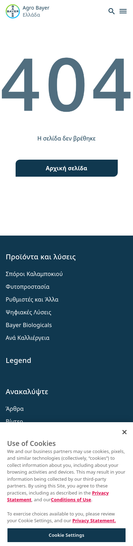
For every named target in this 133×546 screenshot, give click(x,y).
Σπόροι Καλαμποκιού (34, 274)
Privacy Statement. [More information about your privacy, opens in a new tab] (94, 523)
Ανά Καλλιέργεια (28, 338)
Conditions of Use (71, 502)
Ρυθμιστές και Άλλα (32, 299)
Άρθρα (15, 409)
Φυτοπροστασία (28, 287)
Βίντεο (14, 421)
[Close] (124, 434)
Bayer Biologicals (29, 325)
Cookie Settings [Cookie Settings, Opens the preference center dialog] (66, 537)
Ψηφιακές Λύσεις (28, 312)
